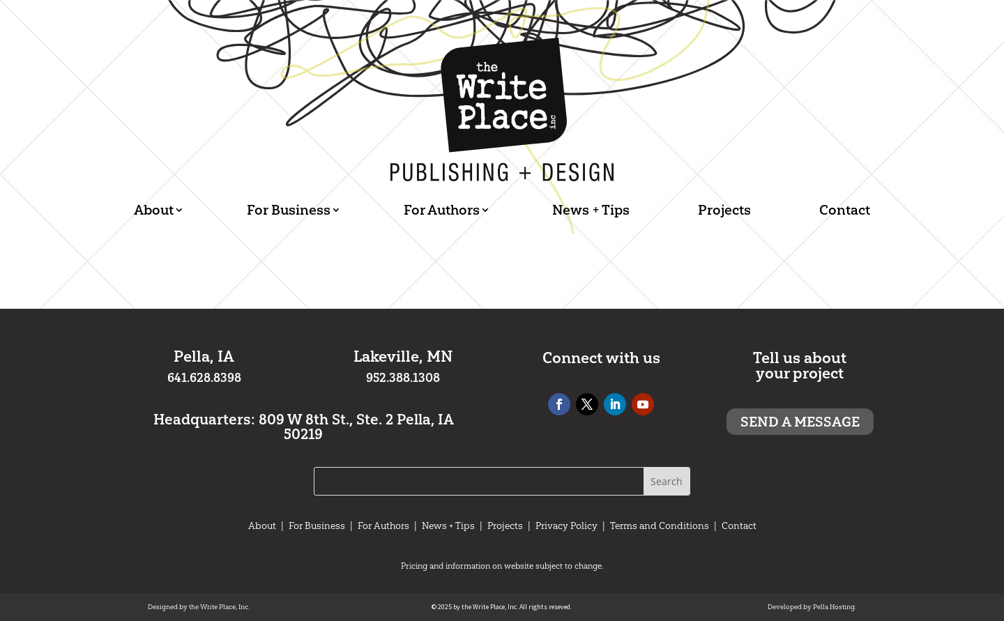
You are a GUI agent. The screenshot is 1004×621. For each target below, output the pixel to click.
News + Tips (591, 209)
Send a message (800, 421)
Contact (844, 209)
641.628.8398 (204, 377)
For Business (288, 209)
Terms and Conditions (659, 525)
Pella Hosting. (834, 606)
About (154, 209)
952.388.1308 (403, 377)
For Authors (442, 209)
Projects (724, 209)
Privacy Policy (566, 525)
